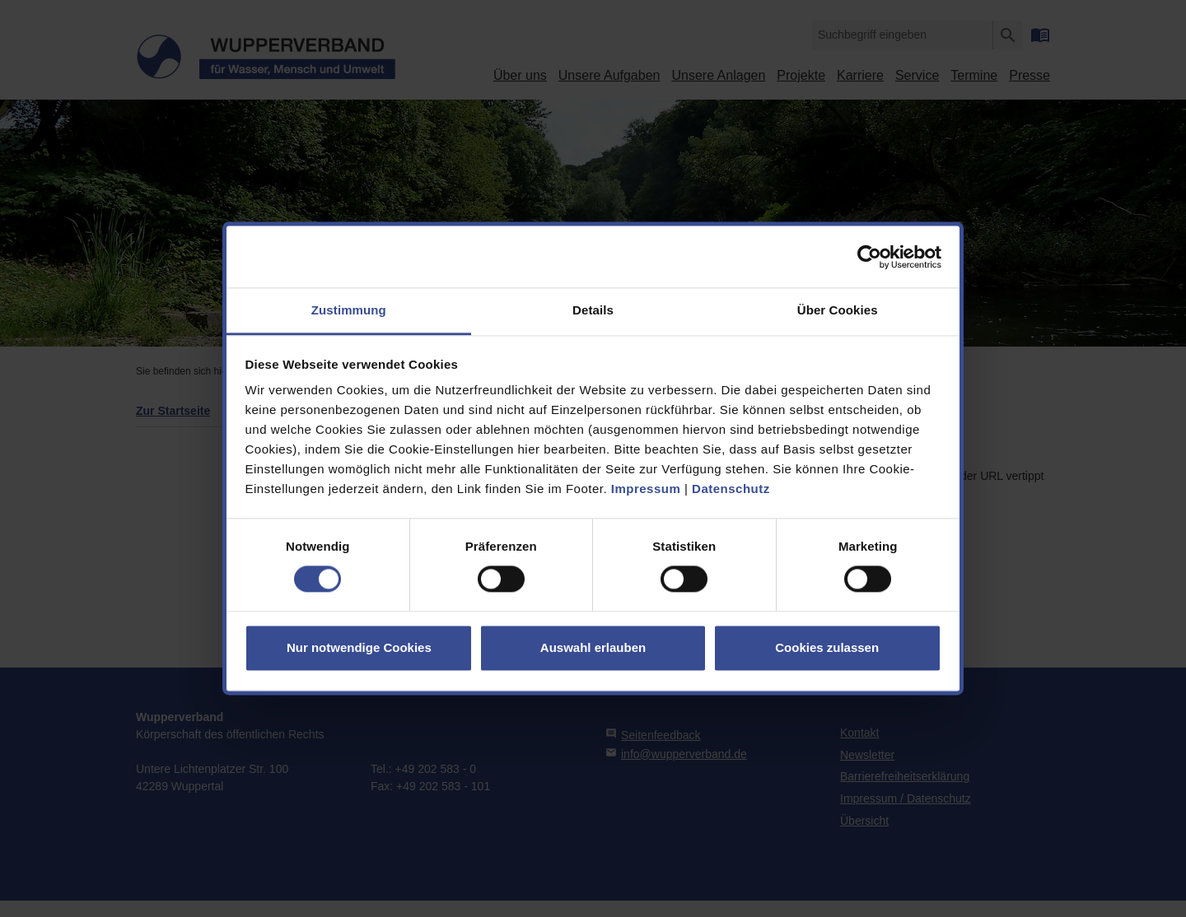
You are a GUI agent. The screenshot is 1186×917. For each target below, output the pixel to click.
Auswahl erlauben (593, 647)
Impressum (646, 489)
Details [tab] (593, 310)
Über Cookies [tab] (837, 310)
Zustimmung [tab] (348, 310)
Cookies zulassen (827, 647)
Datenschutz (731, 489)
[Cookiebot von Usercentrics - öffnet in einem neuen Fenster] (869, 256)
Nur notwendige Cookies (359, 647)
